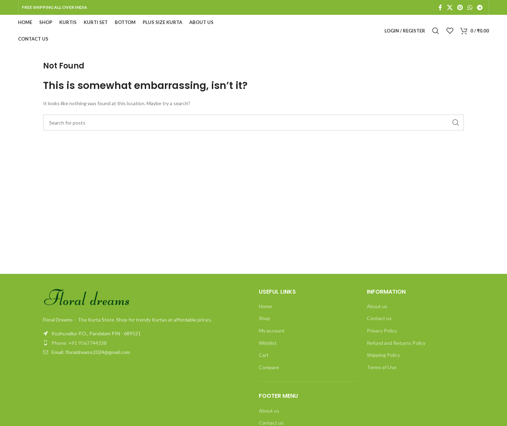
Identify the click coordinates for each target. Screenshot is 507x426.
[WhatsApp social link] (470, 7)
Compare (269, 367)
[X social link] (450, 7)
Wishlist (268, 343)
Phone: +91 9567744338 (79, 343)
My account (272, 331)
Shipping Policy (383, 355)
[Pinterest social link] (460, 7)
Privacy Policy (382, 331)
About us (269, 411)
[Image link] (87, 298)
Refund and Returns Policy (396, 343)
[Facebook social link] (440, 7)
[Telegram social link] (480, 7)
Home (265, 306)
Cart (264, 355)
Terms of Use (381, 367)
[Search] (436, 31)
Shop (264, 318)
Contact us (379, 318)
